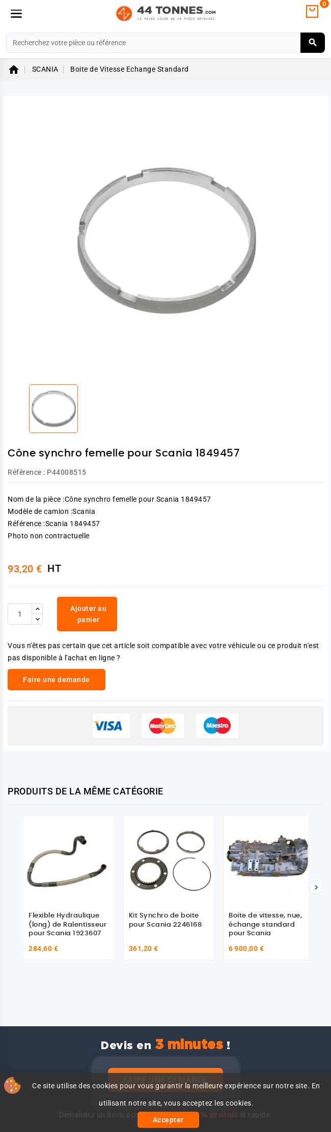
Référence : (26, 472)
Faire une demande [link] (56, 680)
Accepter (168, 1120)
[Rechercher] (165, 43)
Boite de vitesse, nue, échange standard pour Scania (265, 924)
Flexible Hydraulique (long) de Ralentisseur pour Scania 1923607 (67, 924)
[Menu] (16, 14)
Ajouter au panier (88, 614)
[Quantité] (20, 614)
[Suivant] (316, 887)
